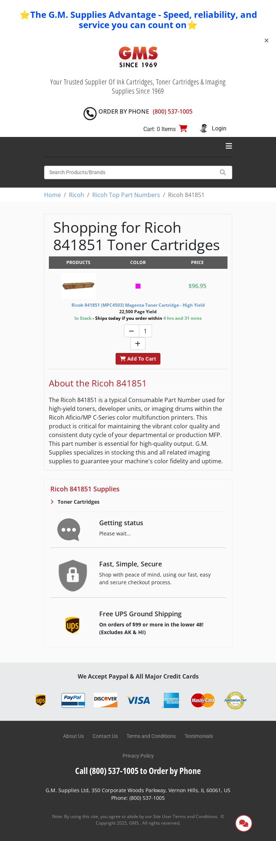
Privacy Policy (138, 756)
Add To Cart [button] (138, 359)
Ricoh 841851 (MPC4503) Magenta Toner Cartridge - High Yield (138, 305)
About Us (73, 736)
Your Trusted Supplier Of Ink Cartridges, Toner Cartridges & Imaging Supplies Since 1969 (138, 86)
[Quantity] (145, 331)
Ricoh (76, 195)
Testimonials (198, 736)
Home (52, 195)
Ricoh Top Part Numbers (126, 195)
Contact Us (105, 736)
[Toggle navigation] (229, 146)
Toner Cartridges (78, 501)
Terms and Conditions (151, 736)
